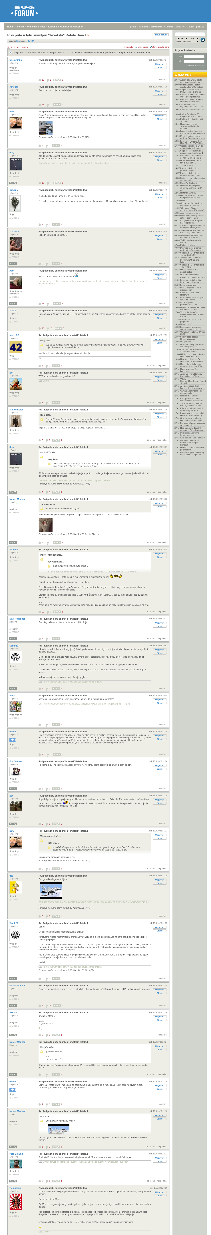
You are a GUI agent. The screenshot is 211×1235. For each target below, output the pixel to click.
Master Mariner (17, 499)
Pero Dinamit (16, 1154)
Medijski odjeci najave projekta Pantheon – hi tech (192, 137)
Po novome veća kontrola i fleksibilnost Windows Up (192, 414)
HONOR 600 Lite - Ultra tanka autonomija (190, 161)
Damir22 (14, 646)
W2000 (13, 310)
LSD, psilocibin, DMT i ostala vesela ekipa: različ (191, 399)
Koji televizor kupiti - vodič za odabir (191, 120)
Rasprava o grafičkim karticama (189, 370)
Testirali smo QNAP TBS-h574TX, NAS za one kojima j (191, 260)
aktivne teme (156, 27)
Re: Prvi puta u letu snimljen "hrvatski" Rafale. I (63, 335)
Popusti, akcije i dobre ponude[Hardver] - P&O (190, 174)
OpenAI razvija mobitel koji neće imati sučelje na (192, 204)
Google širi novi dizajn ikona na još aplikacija (192, 222)
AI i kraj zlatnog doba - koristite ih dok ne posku (191, 387)
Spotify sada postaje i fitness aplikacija (189, 338)
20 (43, 542)
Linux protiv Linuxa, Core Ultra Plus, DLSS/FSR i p (191, 142)
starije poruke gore (160, 47)
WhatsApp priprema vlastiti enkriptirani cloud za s (192, 236)
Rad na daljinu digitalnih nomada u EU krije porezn (191, 429)
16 (43, 754)
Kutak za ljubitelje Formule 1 (192, 110)
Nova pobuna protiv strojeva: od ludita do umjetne (189, 126)
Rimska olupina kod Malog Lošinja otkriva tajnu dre (192, 453)
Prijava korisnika (185, 50)
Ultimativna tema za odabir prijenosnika (192, 448)
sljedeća (24, 47)
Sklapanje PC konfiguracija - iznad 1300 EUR (192, 254)
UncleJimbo (15, 60)
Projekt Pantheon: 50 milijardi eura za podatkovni (192, 115)
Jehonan (14, 87)
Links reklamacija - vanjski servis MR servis (192, 298)
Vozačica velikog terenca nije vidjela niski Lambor (191, 404)
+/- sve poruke (127, 47)
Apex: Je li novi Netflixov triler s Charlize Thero (191, 375)
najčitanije (168, 27)
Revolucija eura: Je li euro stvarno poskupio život (191, 100)
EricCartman (16, 761)
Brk (11, 373)
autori (191, 27)
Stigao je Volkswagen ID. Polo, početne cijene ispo (191, 91)
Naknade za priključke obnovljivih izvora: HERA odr (191, 188)
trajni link (162, 80)
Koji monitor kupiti (188, 245)
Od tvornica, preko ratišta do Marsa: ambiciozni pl (191, 157)
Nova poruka (161, 35)
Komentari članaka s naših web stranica (68, 26)
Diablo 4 (184, 200)
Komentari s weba (36, 26)
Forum (20, 26)
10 (50, 1005)
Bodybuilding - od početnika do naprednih (192, 179)
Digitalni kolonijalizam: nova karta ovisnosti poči (192, 308)
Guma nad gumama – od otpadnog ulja (191, 392)
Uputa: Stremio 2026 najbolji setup (189, 271)
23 (43, 612)
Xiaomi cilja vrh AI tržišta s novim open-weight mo (192, 81)
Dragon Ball (185, 342)
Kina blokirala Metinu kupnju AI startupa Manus (192, 350)
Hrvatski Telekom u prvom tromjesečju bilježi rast (191, 196)
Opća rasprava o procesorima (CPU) (188, 303)
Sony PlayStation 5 (188, 183)
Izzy (11, 796)
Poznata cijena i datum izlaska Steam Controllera (191, 86)
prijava (133, 27)
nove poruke (181, 27)
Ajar (11, 271)
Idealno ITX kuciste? (189, 396)
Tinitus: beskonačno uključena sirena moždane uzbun (192, 314)
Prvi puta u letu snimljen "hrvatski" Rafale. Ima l (125, 52)
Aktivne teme (183, 74)
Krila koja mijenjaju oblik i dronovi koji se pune (191, 409)
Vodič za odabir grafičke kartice (191, 241)
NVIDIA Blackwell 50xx (190, 275)
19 (43, 80)
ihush (12, 695)
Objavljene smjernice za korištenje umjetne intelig (191, 419)
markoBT (14, 335)
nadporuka (161, 365)
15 (43, 303)
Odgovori (159, 64)
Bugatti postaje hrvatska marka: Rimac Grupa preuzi (192, 132)
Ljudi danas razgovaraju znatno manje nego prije (191, 328)
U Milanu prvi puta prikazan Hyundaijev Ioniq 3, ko (192, 355)
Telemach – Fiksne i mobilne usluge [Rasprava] (192, 209)
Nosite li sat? (186, 324)
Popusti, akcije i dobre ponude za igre (190, 169)
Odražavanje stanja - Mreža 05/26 (192, 333)
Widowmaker (16, 409)
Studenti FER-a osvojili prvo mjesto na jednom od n (192, 231)
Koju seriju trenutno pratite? (192, 438)
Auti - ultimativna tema (190, 213)
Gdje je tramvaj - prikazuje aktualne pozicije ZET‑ (192, 345)
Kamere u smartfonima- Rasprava (190, 294)
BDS (12, 111)
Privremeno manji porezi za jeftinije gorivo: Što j (192, 217)
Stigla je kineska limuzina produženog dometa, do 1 (191, 152)
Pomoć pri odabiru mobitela (192, 277)
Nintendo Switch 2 (188, 193)
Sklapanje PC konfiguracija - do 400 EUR (192, 266)
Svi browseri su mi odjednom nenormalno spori (192, 105)
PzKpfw (13, 1012)
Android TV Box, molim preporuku (190, 320)
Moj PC (13, 183)
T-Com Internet (187, 165)
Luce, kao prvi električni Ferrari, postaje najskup (190, 281)
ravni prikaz (143, 47)
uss (11, 876)
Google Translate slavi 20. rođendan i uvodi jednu (191, 147)
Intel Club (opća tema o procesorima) (190, 289)
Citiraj (159, 67)
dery (12, 152)
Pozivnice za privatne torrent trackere (189, 434)
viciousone (15, 1188)
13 (43, 104)
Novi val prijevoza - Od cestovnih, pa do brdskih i (191, 360)
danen (13, 731)
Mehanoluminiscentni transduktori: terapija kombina (189, 442)
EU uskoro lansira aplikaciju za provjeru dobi (192, 424)
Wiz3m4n (14, 231)
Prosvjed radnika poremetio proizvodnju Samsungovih (192, 249)
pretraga (200, 27)
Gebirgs (13, 190)
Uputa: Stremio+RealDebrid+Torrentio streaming (192, 381)
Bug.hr (10, 26)
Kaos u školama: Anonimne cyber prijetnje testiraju (192, 95)
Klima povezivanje (188, 285)
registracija (143, 27)
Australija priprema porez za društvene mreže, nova (192, 226)
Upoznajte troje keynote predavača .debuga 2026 (191, 365)
